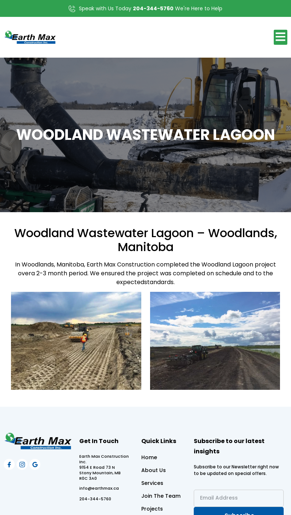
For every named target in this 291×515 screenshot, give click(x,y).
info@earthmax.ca (99, 488)
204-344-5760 (95, 499)
